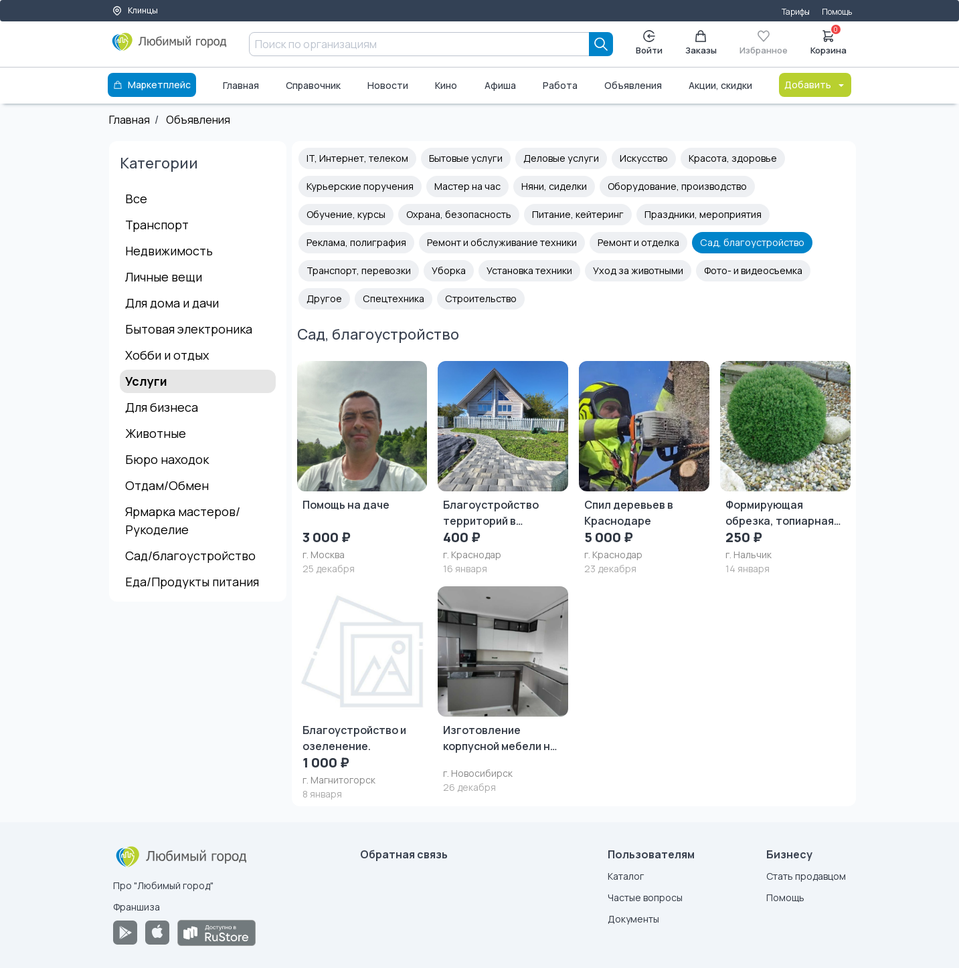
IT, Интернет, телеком (357, 158)
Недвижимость (169, 251)
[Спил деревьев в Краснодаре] (644, 468)
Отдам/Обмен (167, 485)
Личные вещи (163, 277)
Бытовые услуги (466, 158)
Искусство (644, 158)
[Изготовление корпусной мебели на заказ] (503, 690)
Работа (560, 85)
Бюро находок (167, 459)
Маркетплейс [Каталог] (152, 84)
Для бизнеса (161, 407)
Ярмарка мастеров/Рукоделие (182, 520)
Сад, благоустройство (752, 242)
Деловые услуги (561, 158)
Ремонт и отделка (638, 242)
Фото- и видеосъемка (753, 270)
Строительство (481, 298)
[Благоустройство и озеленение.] (362, 693)
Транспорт (157, 225)
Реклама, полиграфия (356, 242)
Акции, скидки (720, 85)
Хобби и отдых (167, 355)
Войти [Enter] (649, 43)
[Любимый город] (170, 47)
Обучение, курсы (346, 214)
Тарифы (796, 11)
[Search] (601, 44)
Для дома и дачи (172, 303)
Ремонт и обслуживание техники (502, 242)
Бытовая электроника (188, 329)
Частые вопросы (645, 897)
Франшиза (136, 906)
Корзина (828, 41)
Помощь (837, 11)
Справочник (313, 85)
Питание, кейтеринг (578, 214)
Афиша (500, 85)
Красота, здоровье (733, 158)
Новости (387, 85)
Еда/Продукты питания (192, 582)
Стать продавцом (806, 876)
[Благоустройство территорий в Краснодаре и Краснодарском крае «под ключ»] (503, 468)
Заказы (701, 43)
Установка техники (529, 270)
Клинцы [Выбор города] (135, 10)
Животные (155, 433)
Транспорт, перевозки (359, 270)
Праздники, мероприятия (703, 214)
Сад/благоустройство (190, 556)
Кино (446, 85)
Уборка (449, 270)
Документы (633, 919)
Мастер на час (467, 186)
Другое (324, 298)
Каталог (626, 876)
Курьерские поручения (360, 186)
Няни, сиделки (554, 186)
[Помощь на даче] (362, 468)
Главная (241, 85)
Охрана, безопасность (458, 214)
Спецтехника (393, 298)
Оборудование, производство (677, 186)
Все (136, 199)
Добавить (815, 84)
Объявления (633, 85)
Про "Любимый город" (163, 885)
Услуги (146, 381)
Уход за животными (638, 270)
